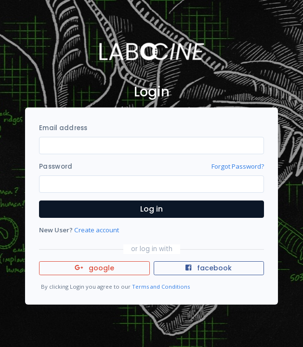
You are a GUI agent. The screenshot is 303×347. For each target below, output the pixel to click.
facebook (208, 268)
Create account (96, 230)
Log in (151, 208)
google (95, 268)
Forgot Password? (237, 166)
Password (55, 166)
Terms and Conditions (161, 286)
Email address (63, 128)
